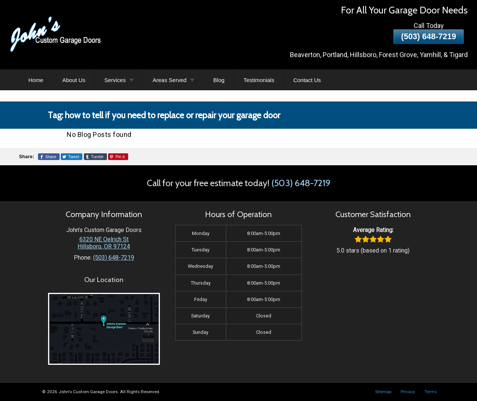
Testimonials (258, 80)
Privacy (408, 391)
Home (35, 80)
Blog (218, 80)
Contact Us (307, 80)
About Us (73, 80)
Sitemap (383, 391)
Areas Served (169, 80)
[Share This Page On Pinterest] (118, 156)
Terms (430, 391)
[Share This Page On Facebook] (49, 156)
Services (115, 80)
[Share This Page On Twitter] (71, 156)
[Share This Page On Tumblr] (95, 156)
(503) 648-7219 (428, 36)
